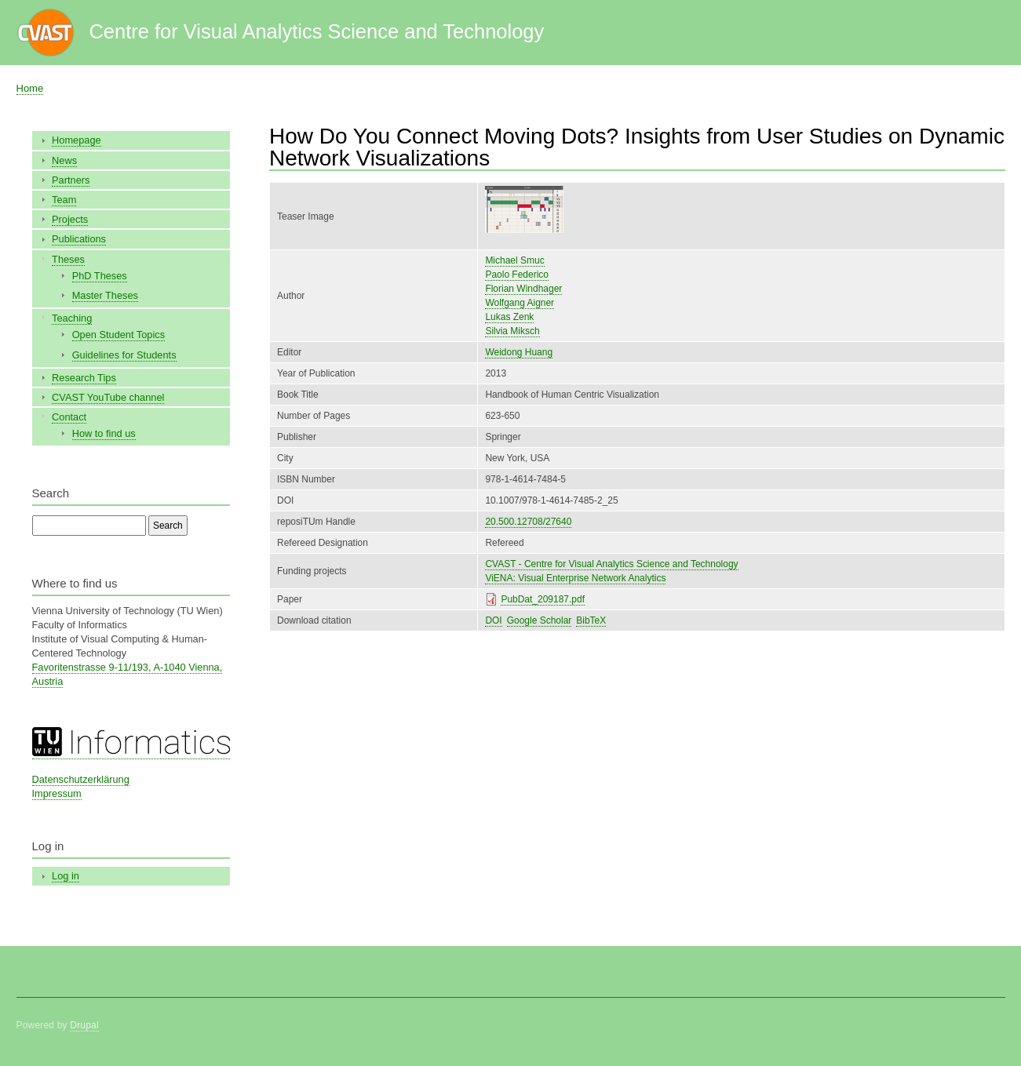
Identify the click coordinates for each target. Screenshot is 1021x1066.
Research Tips (84, 378)
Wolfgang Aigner (519, 302)
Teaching (72, 318)
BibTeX (591, 620)
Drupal (84, 1025)
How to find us (104, 433)
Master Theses (105, 295)
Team (64, 200)
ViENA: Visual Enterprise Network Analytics (575, 578)
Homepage (76, 140)
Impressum (57, 793)
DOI (493, 620)
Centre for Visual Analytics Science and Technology (316, 31)
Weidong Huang (518, 352)
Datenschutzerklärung (80, 779)
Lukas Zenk (509, 316)
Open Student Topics (118, 334)
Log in (65, 876)
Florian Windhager (523, 288)
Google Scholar (539, 620)
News (64, 160)
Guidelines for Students (124, 355)
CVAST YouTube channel (108, 397)
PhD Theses (99, 276)
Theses (68, 259)
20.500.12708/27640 (528, 521)
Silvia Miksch (512, 331)
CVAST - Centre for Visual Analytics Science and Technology (611, 563)
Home (30, 88)
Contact (69, 417)
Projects (70, 219)
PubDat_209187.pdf (543, 599)
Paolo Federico (517, 274)
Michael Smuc (514, 260)
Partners (70, 180)
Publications (79, 239)
